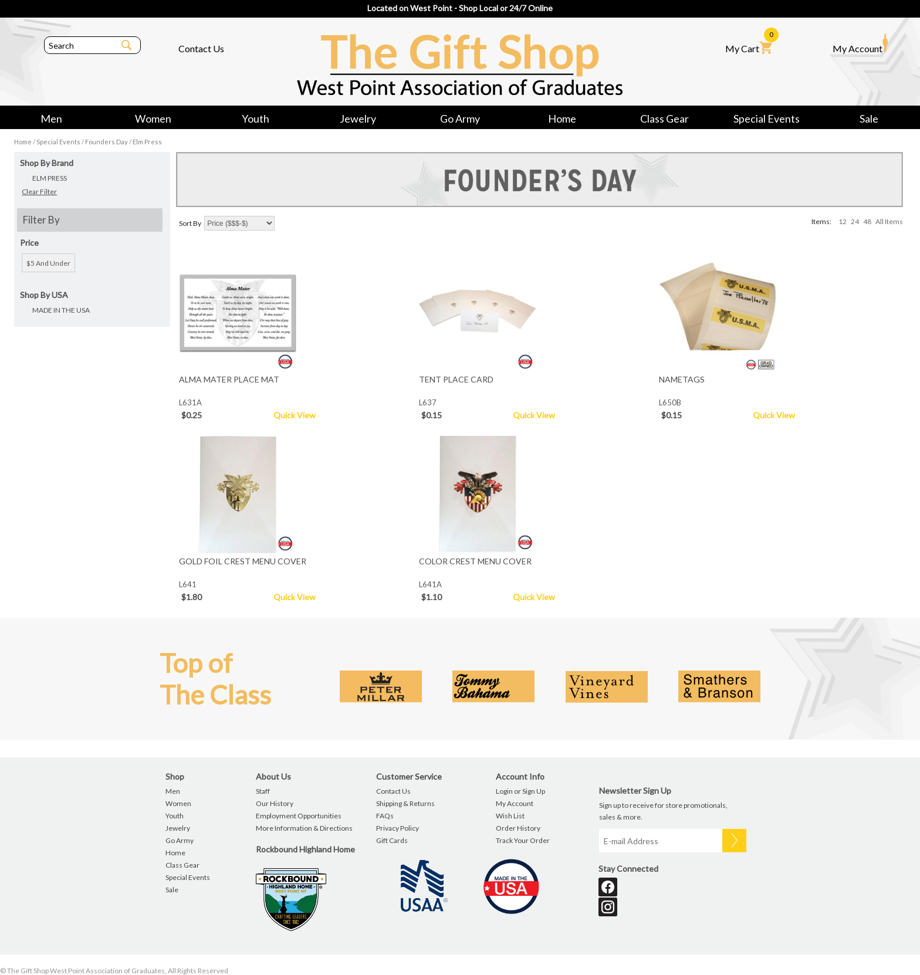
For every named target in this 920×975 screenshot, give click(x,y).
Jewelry (358, 118)
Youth (255, 118)
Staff (263, 791)
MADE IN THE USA (61, 310)
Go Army (460, 118)
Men (51, 118)
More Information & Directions (304, 828)
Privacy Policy (397, 828)
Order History (518, 828)
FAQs (385, 815)
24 (855, 221)
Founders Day (106, 141)
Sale (869, 118)
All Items (889, 221)
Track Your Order (523, 840)
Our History (274, 803)
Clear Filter (39, 191)
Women (153, 118)
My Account (860, 43)
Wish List (510, 815)
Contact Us (201, 48)
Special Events (766, 118)
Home (562, 118)
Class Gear (664, 118)
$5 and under (48, 263)
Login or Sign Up (520, 791)
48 (867, 221)
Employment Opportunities (298, 815)
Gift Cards (392, 840)
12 (842, 221)
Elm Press (147, 141)
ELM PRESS (49, 178)
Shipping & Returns (405, 803)
